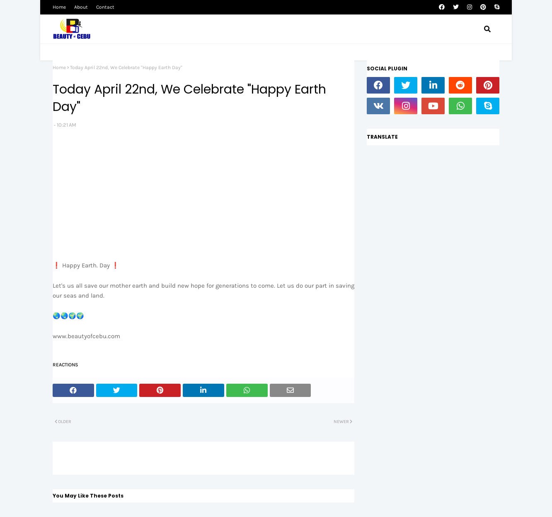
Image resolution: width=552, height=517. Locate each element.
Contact (105, 7)
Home (59, 7)
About (81, 7)
